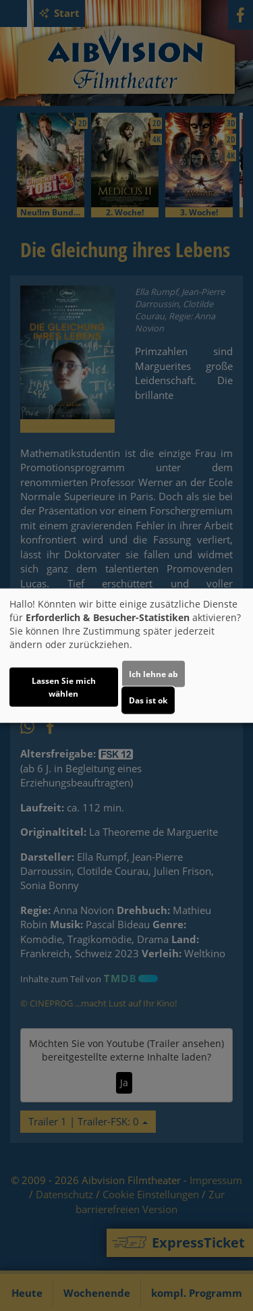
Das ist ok (148, 699)
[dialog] (126, 656)
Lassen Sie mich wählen (64, 686)
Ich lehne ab (153, 673)
